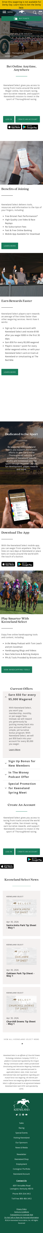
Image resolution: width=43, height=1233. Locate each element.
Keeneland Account (21, 1174)
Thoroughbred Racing (20, 53)
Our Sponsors (21, 1142)
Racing (21, 1128)
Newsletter (21, 1154)
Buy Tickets (21, 18)
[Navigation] (4, 12)
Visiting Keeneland (21, 1137)
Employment (21, 1164)
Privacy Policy (22, 1209)
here (21, 7)
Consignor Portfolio (21, 1169)
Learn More (10, 246)
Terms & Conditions (21, 1212)
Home (7, 53)
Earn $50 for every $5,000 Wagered (20, 697)
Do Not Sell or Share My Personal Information (21, 1217)
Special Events (21, 1133)
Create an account (27, 119)
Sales (21, 1123)
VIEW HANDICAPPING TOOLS (17, 669)
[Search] (33, 12)
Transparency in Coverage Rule (21, 1215)
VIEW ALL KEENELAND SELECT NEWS (21, 1039)
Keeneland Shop (22, 1159)
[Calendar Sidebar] (39, 12)
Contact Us (21, 1180)
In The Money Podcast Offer (16, 774)
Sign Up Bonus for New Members (19, 763)
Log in (9, 119)
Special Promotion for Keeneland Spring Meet (20, 788)
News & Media (21, 1147)
